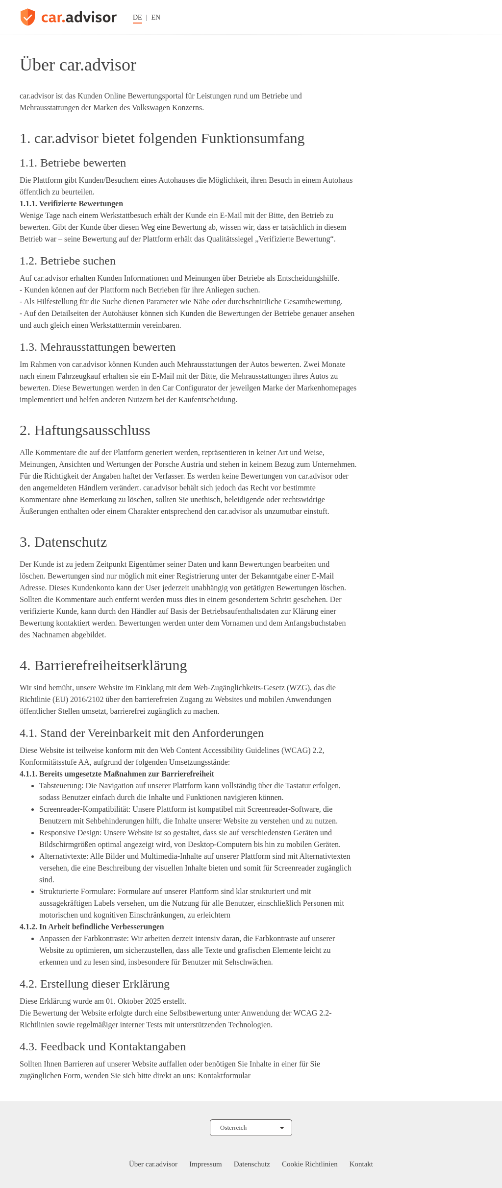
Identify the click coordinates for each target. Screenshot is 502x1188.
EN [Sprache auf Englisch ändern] (155, 17)
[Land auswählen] (251, 1127)
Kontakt (361, 1164)
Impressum (205, 1164)
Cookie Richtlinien (310, 1164)
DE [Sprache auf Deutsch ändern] (137, 17)
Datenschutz (252, 1164)
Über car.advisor (153, 1164)
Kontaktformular (224, 1075)
